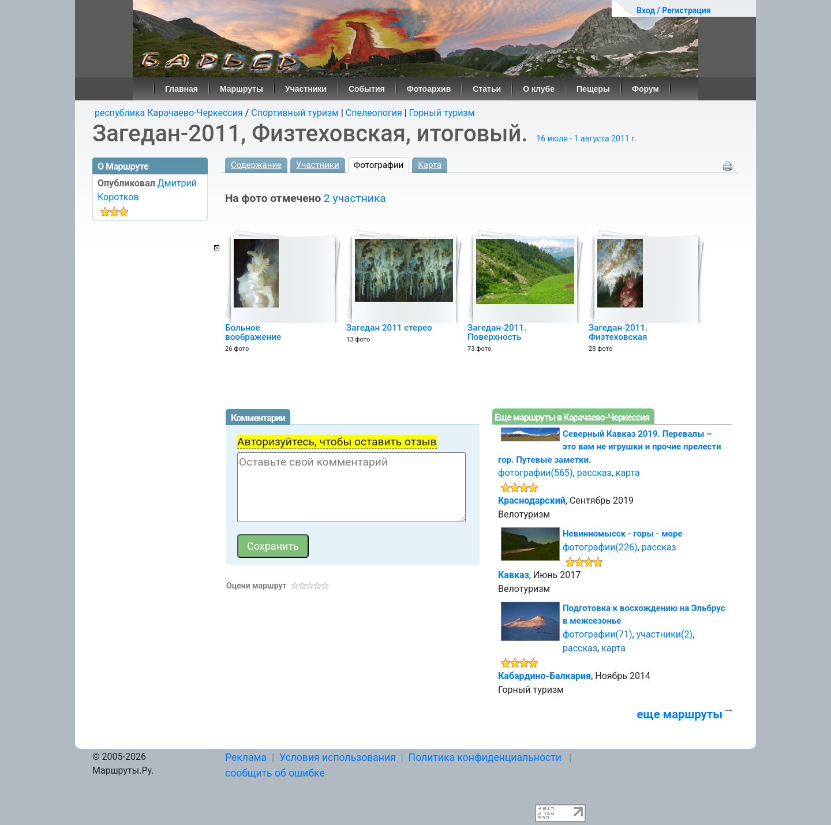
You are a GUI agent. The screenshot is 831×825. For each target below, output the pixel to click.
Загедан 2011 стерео (389, 327)
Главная (181, 88)
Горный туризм (442, 112)
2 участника (355, 198)
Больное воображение (253, 332)
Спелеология (374, 112)
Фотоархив (429, 88)
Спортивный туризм (295, 112)
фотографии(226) (600, 547)
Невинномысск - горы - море (623, 533)
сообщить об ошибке (275, 773)
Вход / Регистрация (674, 10)
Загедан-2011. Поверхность (496, 332)
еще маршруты (680, 714)
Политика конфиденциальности (485, 757)
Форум (645, 88)
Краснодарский (532, 500)
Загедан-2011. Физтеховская (618, 332)
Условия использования (337, 757)
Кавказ (513, 574)
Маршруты (241, 88)
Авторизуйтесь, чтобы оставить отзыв (337, 441)
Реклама (246, 757)
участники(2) (664, 634)
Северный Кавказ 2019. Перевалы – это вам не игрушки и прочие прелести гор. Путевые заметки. (609, 447)
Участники (306, 88)
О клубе (539, 88)
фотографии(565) (535, 472)
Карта (429, 165)
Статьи (487, 88)
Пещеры (593, 88)
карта (628, 472)
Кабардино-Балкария (544, 675)
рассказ (594, 472)
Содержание (256, 165)
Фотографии (379, 165)
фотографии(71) (597, 634)
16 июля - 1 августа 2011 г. (586, 138)
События (367, 88)
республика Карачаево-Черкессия (169, 112)
